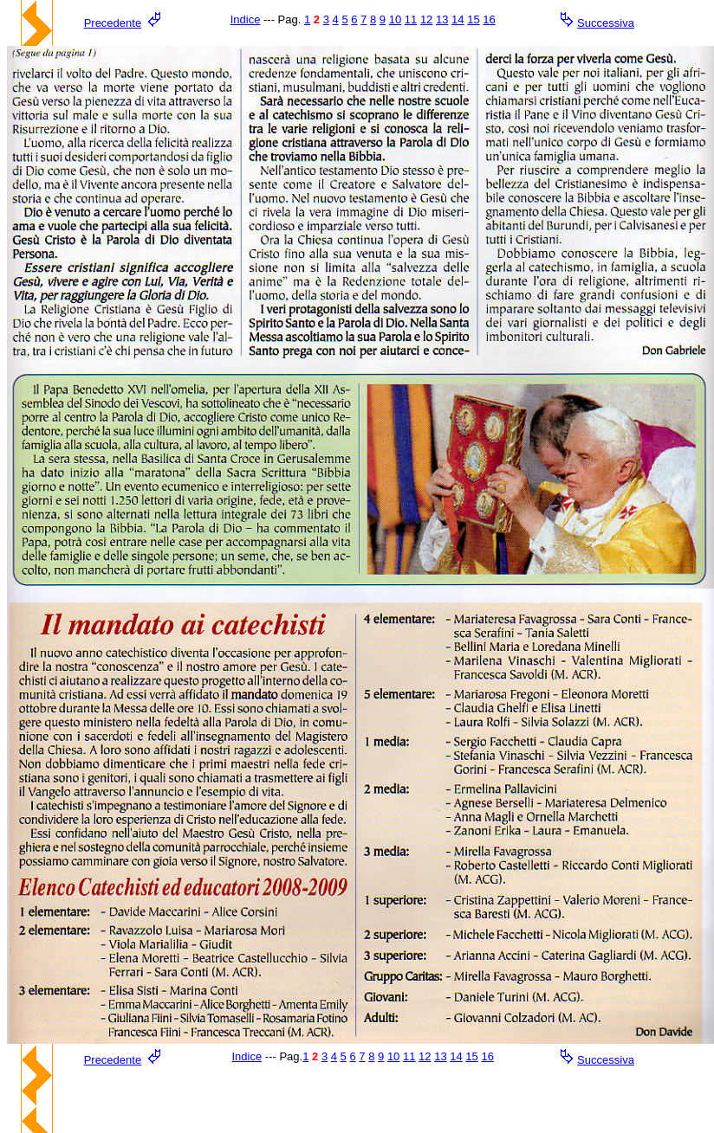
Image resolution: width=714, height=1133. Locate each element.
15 (473, 19)
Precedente (113, 22)
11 (411, 19)
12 (426, 19)
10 (395, 19)
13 (442, 19)
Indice (245, 19)
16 (489, 19)
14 (457, 19)
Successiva (605, 22)
